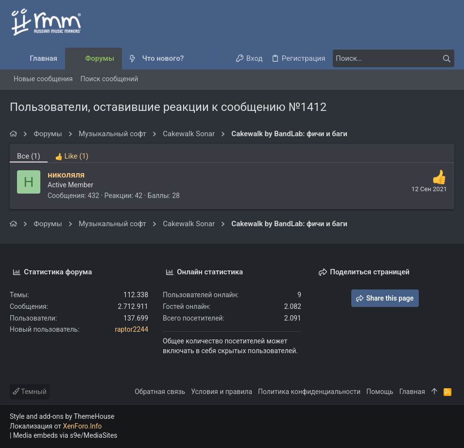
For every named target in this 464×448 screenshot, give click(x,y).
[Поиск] (393, 58)
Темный (30, 391)
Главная (412, 391)
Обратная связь (160, 391)
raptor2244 (131, 329)
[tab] (72, 153)
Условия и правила (221, 391)
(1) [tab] (28, 156)
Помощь (380, 391)
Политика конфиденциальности (309, 391)
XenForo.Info (82, 426)
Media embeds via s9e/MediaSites (65, 435)
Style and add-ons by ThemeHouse (62, 416)
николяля (66, 174)
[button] (192, 58)
